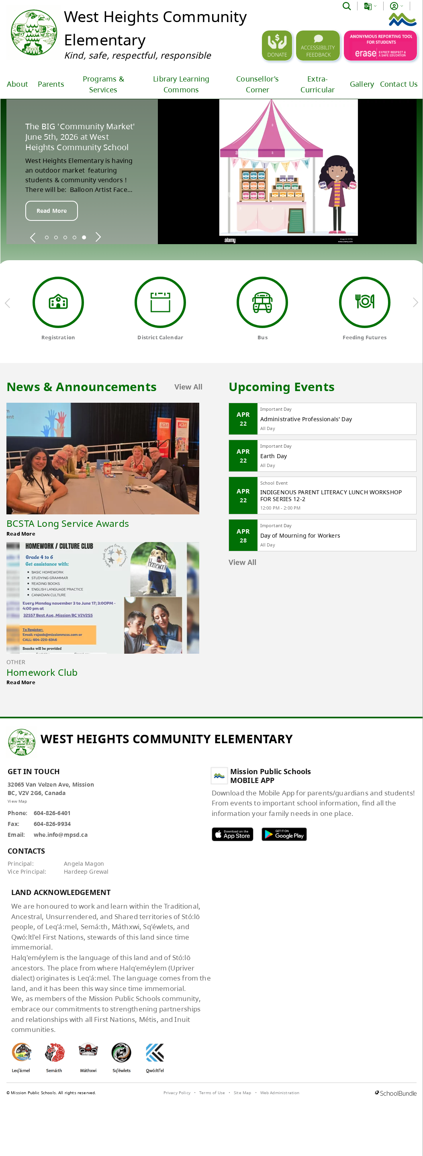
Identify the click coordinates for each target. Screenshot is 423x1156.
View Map (17, 801)
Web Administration (280, 1092)
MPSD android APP (284, 834)
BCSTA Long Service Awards (67, 523)
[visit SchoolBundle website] (396, 1094)
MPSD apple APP (232, 834)
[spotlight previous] (33, 237)
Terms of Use (212, 1092)
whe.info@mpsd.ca (61, 834)
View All (188, 386)
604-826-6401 (52, 813)
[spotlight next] (98, 237)
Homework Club (42, 672)
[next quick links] (415, 302)
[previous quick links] (7, 302)
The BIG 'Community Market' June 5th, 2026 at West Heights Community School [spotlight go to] (80, 137)
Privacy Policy (176, 1092)
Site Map (242, 1092)
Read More (52, 210)
